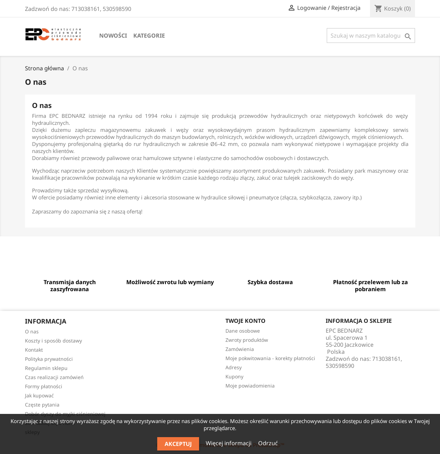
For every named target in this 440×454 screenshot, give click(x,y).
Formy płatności (43, 386)
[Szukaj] (371, 35)
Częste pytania (42, 404)
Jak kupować (39, 395)
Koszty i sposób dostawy (53, 340)
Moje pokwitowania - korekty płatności (270, 358)
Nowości (113, 35)
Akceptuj (178, 444)
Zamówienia (239, 349)
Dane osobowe (242, 330)
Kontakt (34, 349)
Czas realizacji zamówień (54, 377)
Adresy (233, 367)
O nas (32, 331)
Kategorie (149, 35)
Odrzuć (268, 443)
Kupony (234, 376)
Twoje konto (245, 321)
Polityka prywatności (49, 359)
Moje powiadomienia (250, 385)
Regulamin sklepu (46, 368)
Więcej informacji (229, 443)
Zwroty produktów (246, 340)
